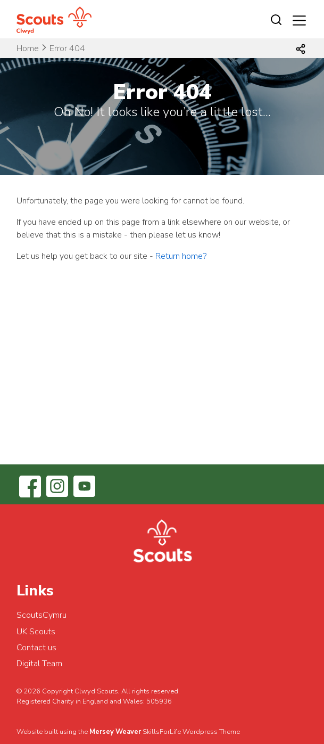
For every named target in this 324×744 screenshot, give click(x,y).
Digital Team (39, 663)
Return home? (180, 256)
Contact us (36, 647)
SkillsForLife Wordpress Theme (191, 732)
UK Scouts (35, 631)
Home (27, 48)
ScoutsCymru (41, 615)
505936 (159, 701)
